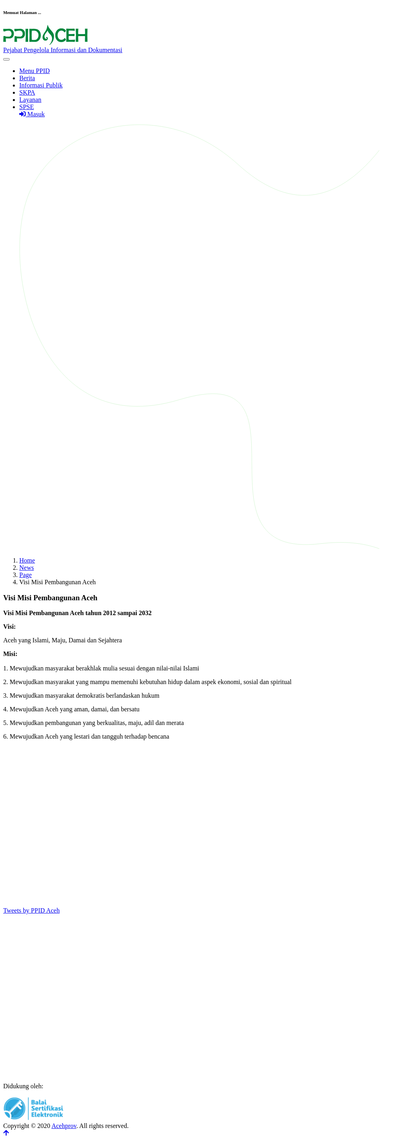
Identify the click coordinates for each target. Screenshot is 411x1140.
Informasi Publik (41, 85)
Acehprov (63, 1125)
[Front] (205, 46)
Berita (27, 78)
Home (27, 560)
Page (25, 574)
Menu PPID (34, 70)
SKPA (27, 92)
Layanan (30, 99)
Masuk (32, 114)
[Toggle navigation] (6, 59)
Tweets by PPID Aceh (31, 910)
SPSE (26, 106)
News (26, 567)
